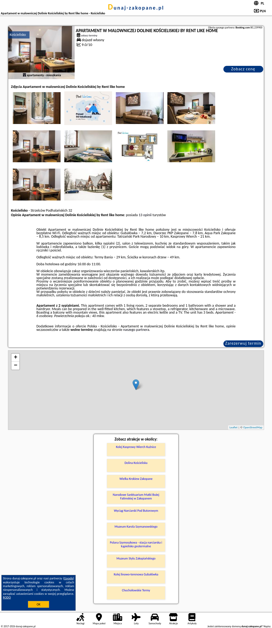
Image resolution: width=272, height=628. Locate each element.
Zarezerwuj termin (243, 343)
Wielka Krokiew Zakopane (136, 479)
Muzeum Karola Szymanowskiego (136, 526)
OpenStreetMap (252, 427)
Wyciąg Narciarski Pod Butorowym (136, 510)
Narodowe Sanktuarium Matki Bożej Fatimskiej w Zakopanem (136, 496)
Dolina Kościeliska (136, 463)
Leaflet (233, 427)
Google (68, 578)
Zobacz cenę (243, 68)
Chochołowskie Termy (136, 590)
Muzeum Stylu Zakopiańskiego (136, 558)
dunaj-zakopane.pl (136, 8)
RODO (7, 597)
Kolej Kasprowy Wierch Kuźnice (136, 447)
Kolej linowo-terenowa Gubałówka (136, 574)
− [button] (15, 366)
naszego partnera (136, 329)
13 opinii (145, 215)
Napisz (267, 626)
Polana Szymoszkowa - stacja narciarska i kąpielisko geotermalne (136, 544)
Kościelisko (18, 34)
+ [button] (15, 358)
